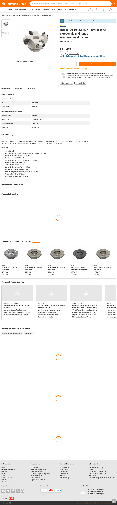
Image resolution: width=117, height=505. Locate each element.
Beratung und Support (48, 10)
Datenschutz (105, 503)
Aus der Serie (31, 88)
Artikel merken (66, 83)
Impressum (79, 503)
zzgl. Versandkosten (73, 54)
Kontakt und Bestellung (96, 467)
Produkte (10, 10)
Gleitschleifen (64, 474)
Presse (3, 474)
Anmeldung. (100, 56)
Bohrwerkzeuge (64, 469)
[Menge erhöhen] (74, 64)
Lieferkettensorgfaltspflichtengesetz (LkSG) (102, 478)
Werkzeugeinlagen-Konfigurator (40, 474)
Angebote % (72, 10)
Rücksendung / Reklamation (97, 472)
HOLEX (3, 480)
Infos (108, 77)
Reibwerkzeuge (64, 467)
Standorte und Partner (8, 469)
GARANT (4, 476)
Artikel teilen (80, 83)
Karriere (3, 467)
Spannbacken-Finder (37, 472)
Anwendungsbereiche (20, 10)
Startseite (5, 15)
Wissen (38, 10)
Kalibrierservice (35, 478)
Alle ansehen (36, 242)
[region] (7, 42)
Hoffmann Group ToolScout (39, 469)
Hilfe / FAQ (92, 469)
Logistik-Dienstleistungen (38, 480)
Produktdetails (5, 88)
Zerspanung (14, 15)
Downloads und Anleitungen (97, 474)
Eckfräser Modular (47, 15)
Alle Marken (4, 482)
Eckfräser (36, 15)
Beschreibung (19, 88)
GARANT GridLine (6, 478)
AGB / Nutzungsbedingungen (92, 503)
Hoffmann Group (62, 10)
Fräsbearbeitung (26, 15)
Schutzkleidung (64, 478)
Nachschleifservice (36, 476)
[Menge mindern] (62, 64)
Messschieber (64, 472)
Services (31, 10)
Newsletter (92, 476)
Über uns (4, 472)
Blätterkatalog (35, 467)
